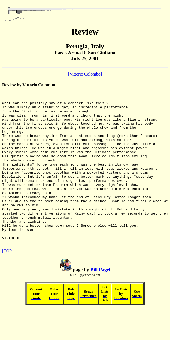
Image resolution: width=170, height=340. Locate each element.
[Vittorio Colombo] (85, 74)
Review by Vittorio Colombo (28, 84)
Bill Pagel (100, 300)
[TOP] (7, 281)
